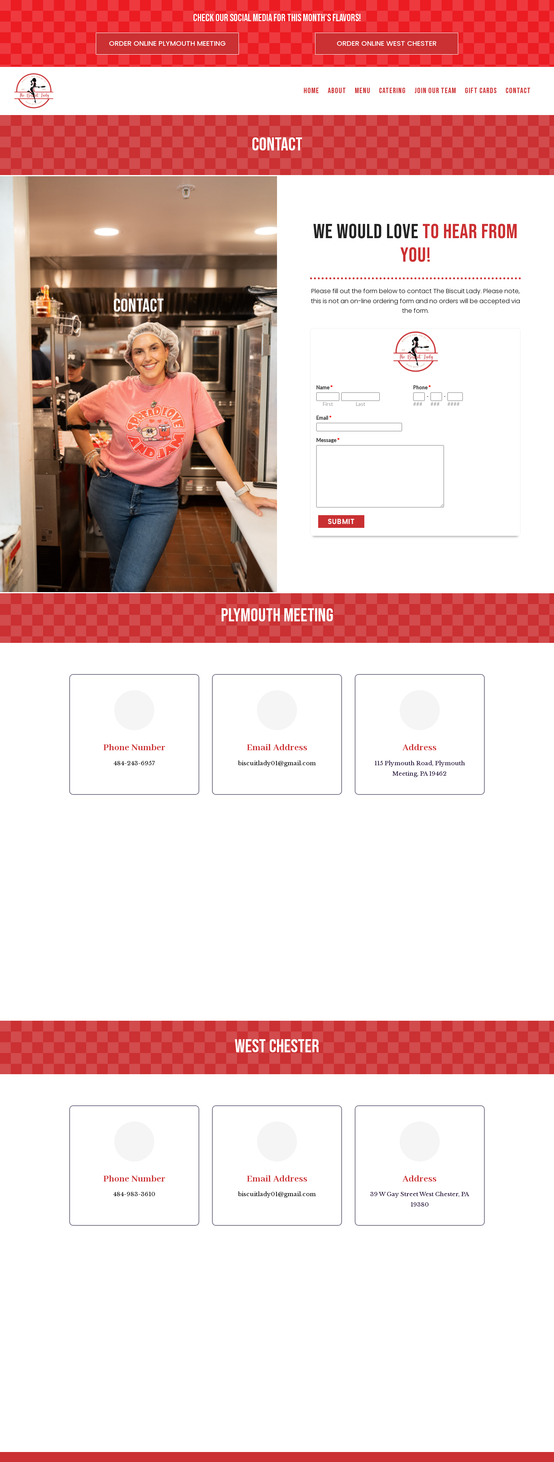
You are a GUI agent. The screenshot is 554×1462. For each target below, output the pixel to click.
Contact (518, 90)
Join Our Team (435, 90)
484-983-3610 (134, 1194)
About (337, 90)
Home (311, 90)
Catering (392, 90)
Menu (362, 90)
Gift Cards (481, 90)
